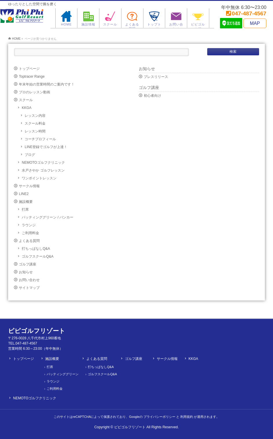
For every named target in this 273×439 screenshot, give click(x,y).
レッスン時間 (35, 131)
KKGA (26, 108)
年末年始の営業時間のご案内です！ (46, 84)
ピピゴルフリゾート (129, 427)
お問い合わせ (29, 280)
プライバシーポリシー (159, 416)
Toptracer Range (32, 76)
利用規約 (186, 416)
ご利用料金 (30, 233)
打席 (25, 209)
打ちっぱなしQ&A (36, 249)
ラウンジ (29, 225)
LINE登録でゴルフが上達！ (46, 147)
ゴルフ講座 (27, 264)
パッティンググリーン (63, 374)
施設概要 (26, 202)
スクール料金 (35, 123)
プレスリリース (156, 77)
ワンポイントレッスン (39, 178)
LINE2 (23, 194)
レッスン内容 (35, 116)
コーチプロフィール (40, 139)
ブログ (30, 155)
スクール (26, 100)
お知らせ (26, 272)
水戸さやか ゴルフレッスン (43, 170)
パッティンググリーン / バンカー (47, 217)
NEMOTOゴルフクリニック (43, 163)
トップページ (29, 69)
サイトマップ (29, 288)
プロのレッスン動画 (34, 92)
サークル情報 (29, 186)
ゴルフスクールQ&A (37, 256)
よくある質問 (29, 241)
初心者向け (152, 96)
